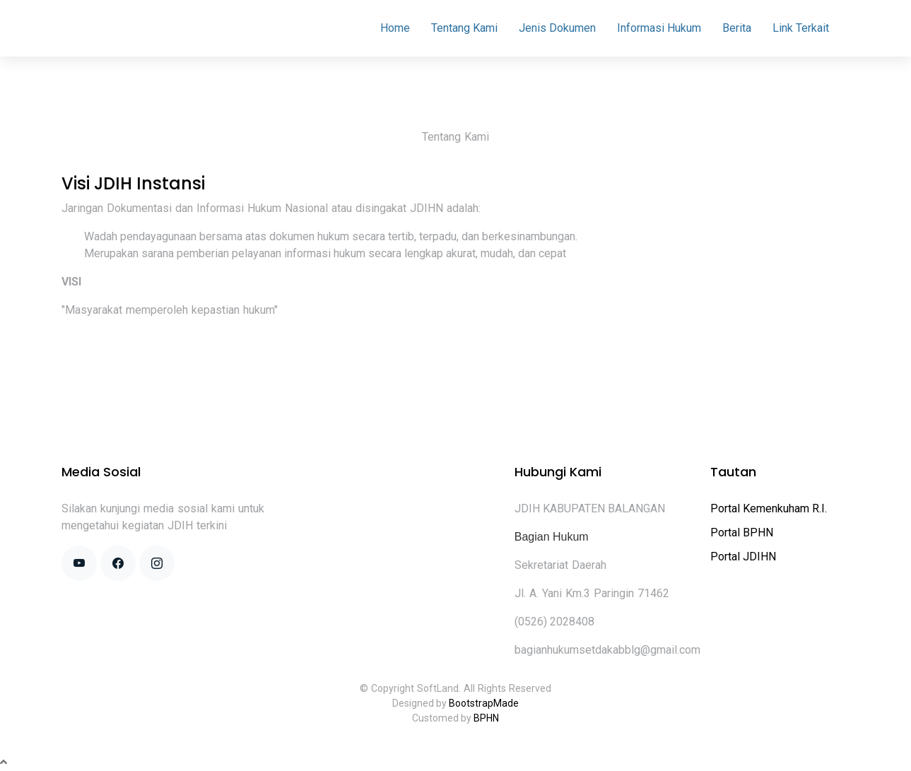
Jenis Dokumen (557, 28)
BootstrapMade (484, 703)
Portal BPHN (741, 532)
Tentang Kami (464, 28)
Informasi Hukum (659, 28)
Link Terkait (800, 28)
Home (395, 28)
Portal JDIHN (743, 556)
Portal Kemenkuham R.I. (768, 508)
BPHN (486, 718)
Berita (736, 28)
